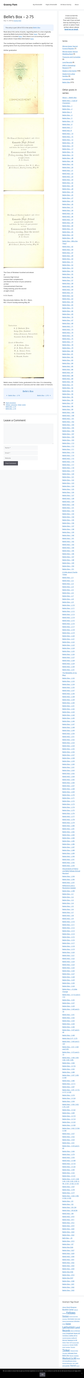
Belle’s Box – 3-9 (68, 919)
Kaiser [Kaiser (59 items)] (68, 1323)
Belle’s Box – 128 (68, 498)
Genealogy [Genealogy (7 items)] (64, 1319)
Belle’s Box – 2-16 (68, 624)
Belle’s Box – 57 (67, 280)
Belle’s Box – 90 (67, 382)
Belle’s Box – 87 (67, 372)
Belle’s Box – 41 (67, 229)
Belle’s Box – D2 (67, 1204)
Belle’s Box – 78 (67, 345)
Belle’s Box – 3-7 (68, 912)
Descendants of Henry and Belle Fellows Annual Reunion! (71, 871)
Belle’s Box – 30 (67, 186)
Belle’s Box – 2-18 (68, 630)
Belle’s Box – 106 (68, 431)
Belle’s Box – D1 (67, 1201)
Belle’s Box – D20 (68, 1229)
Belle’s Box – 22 (67, 173)
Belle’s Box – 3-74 (68, 1095)
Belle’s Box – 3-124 (68, 1098)
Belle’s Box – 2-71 (68, 798)
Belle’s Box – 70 (67, 317)
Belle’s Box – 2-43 (68, 712)
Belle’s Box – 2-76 (11, 409)
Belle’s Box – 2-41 (68, 706)
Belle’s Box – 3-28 (68, 977)
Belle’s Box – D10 (68, 1217)
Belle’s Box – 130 (68, 505)
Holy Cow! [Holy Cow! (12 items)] (77, 1319)
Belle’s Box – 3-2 (68, 897)
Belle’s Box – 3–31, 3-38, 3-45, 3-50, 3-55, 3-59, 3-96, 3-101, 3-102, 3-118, (70, 1181)
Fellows (8, 405)
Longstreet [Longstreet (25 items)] (69, 1333)
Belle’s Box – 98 (67, 406)
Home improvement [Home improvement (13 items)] (68, 1321)
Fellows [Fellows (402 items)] (70, 1312)
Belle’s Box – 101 (68, 419)
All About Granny (65, 4)
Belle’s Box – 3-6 (68, 909)
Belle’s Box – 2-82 (68, 832)
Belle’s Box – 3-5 (68, 906)
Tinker (19, 405)
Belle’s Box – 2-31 (68, 670)
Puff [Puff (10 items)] (71, 1342)
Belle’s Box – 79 (67, 348)
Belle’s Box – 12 (67, 140)
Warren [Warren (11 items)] (72, 1355)
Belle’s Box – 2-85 (68, 841)
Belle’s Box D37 (67, 1278)
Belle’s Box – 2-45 (68, 718)
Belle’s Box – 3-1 (68, 894)
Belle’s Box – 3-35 (68, 1000)
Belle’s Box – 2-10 (68, 605)
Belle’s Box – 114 (68, 455)
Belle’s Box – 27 (67, 198)
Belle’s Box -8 (67, 130)
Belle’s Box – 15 (67, 137)
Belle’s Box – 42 (67, 164)
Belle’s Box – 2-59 (68, 761)
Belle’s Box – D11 (68, 1220)
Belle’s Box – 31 (67, 207)
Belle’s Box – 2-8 (68, 599)
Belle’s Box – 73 (67, 329)
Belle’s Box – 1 (67, 106)
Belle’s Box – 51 (67, 262)
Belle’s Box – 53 (67, 268)
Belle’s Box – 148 (68, 560)
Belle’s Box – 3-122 (68, 1110)
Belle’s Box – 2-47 (68, 724)
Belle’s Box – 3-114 (68, 1119)
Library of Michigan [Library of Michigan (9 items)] (75, 1330)
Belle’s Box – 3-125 (68, 1167)
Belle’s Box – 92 (67, 388)
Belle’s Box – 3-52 (68, 1137)
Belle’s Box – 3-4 (68, 903)
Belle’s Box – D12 (68, 1223)
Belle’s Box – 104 (68, 425)
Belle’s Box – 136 (68, 523)
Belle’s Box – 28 (67, 189)
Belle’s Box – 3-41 (68, 1015)
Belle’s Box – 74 (67, 333)
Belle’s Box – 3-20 (68, 952)
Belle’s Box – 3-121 (68, 1176)
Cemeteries (66, 79)
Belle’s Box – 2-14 (68, 617)
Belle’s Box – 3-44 (68, 1024)
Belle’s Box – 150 (68, 566)
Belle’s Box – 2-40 (68, 703)
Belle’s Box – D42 (68, 1287)
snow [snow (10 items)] (63, 1347)
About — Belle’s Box (69, 98)
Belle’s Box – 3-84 (68, 1063)
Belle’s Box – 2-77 (68, 816)
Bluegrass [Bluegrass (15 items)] (73, 1307)
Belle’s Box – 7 (67, 127)
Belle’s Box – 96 (67, 400)
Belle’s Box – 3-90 (68, 1170)
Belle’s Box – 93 (67, 391)
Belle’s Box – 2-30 (68, 667)
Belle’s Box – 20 (67, 167)
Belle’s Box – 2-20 (68, 636)
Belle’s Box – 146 (68, 554)
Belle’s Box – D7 (67, 1244)
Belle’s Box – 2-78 (68, 819)
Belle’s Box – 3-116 (68, 1066)
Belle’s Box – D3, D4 (69, 1207)
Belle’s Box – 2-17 (68, 627)
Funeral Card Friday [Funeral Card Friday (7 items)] (73, 1316)
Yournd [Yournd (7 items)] (77, 1365)
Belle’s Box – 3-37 (68, 1003)
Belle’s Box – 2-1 (68, 578)
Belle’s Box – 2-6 (68, 593)
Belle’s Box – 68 (67, 323)
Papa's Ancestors (11, 403)
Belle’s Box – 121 (68, 477)
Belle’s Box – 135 (68, 520)
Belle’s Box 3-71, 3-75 (69, 1038)
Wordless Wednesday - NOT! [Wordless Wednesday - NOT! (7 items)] (68, 1363)
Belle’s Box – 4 (67, 115)
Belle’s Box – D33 (68, 1266)
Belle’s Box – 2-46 (68, 721)
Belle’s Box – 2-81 (68, 829)
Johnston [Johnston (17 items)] (77, 1321)
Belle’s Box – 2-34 (68, 684)
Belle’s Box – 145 (68, 551)
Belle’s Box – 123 (68, 483)
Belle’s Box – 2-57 (68, 755)
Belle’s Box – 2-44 (68, 715)
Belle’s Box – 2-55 (68, 749)
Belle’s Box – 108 (68, 415)
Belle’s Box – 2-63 (68, 770)
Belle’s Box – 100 (68, 412)
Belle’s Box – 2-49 (68, 730)
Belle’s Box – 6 (67, 124)
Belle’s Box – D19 (68, 1226)
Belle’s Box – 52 (67, 265)
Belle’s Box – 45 (67, 232)
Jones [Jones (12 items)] (63, 1324)
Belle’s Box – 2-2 (68, 581)
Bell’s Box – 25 (67, 1238)
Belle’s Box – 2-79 (68, 823)
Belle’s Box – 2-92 (68, 862)
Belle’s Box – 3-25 (68, 968)
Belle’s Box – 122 (68, 480)
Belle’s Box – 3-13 (68, 931)
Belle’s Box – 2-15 (68, 621)
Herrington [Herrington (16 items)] (71, 1319)
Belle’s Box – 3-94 (68, 1101)
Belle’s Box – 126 (68, 492)
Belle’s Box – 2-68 (68, 789)
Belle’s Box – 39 (67, 223)
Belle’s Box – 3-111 (68, 1084)
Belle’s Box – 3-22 (68, 958)
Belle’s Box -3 (67, 112)
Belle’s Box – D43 (68, 1290)
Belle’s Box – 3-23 (68, 965)
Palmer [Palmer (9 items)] (64, 1342)
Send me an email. (71, 29)
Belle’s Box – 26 (67, 204)
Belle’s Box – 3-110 (68, 1164)
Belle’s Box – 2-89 (68, 853)
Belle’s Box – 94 (67, 394)
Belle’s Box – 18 (67, 143)
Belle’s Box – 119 (68, 471)
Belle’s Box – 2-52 (68, 740)
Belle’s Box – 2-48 (68, 727)
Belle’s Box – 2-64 (68, 776)
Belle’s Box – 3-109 (68, 1125)
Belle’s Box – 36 (67, 217)
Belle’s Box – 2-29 (68, 664)
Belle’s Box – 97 (67, 403)
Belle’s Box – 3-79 (68, 1154)
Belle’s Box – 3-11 (68, 925)
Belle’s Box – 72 (67, 308)
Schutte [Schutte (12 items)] (72, 1345)
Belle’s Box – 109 (68, 437)
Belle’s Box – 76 (67, 336)
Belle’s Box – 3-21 (68, 955)
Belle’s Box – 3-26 (68, 971)
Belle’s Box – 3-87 (68, 1087)
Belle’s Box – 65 (67, 305)
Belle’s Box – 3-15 (68, 937)
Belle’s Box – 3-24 (68, 962)
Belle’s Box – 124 (68, 486)
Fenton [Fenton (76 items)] (65, 1316)
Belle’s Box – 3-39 (68, 1006)
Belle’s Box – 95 (67, 397)
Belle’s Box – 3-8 (68, 915)
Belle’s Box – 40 (67, 226)
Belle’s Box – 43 (67, 235)
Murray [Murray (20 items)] (64, 1340)
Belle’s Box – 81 (67, 354)
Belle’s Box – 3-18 (68, 946)
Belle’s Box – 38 (67, 238)
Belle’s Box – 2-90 (68, 856)
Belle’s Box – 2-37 (68, 690)
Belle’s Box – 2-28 (68, 660)
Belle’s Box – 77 (67, 342)
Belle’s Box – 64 (67, 302)
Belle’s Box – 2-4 (68, 587)
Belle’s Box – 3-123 (68, 1122)
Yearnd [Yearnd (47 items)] (73, 1365)
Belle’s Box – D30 (68, 1256)
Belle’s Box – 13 (67, 121)
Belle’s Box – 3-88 (68, 1072)
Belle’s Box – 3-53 (68, 1140)
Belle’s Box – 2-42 (68, 709)
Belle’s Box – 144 (68, 548)
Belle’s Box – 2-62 (68, 773)
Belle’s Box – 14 (67, 134)
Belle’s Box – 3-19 (68, 949)
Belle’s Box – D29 (68, 1253)
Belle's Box (36, 28)
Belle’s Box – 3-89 (68, 1113)
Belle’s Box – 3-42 (68, 1018)
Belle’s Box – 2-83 (68, 835)
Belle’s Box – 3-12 (68, 928)
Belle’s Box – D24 (68, 1232)
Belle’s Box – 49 (67, 256)
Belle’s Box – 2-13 (68, 614)
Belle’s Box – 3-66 (68, 1151)
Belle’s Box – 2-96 (68, 879)
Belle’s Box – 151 (68, 569)
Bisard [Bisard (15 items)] (68, 1307)
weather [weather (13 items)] (76, 1355)
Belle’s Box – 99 (67, 409)
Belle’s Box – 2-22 (68, 642)
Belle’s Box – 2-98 (68, 891)
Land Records (67, 62)
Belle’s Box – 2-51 (68, 737)
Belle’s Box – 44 (67, 250)
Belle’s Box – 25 (67, 195)
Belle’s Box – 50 (67, 259)
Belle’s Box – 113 (68, 443)
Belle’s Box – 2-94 (68, 876)
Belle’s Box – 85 (67, 366)
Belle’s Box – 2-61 (68, 767)
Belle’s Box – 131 (68, 508)
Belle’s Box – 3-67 (68, 1187)
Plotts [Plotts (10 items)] (67, 1342)
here (35, 34)
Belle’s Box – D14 (68, 1275)
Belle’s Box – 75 (67, 339)
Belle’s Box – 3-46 (68, 1027)
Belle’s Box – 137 (68, 526)
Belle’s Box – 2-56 (68, 752)
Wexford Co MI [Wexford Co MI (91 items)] (69, 1358)
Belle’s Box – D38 (68, 1281)
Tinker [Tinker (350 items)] (66, 1350)
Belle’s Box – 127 (68, 495)
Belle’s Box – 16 (67, 152)
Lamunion (14, 405)
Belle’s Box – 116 (68, 462)
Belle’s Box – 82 (67, 357)
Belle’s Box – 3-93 (68, 1157)
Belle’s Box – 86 (67, 369)
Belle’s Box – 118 (68, 468)
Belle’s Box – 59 (67, 290)
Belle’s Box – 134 (68, 517)
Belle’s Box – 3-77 (68, 1193)
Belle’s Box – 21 (67, 170)
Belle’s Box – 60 (67, 286)
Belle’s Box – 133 (68, 514)
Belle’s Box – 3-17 (68, 943)
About (77, 4)
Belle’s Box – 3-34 (68, 986)
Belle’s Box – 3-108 (68, 1161)
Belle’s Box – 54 (67, 271)
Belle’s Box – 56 (67, 277)
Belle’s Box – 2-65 (68, 780)
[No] (82, 1373)
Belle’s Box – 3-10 (68, 922)
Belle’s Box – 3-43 (68, 1021)
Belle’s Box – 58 (67, 283)
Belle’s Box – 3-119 (68, 1116)
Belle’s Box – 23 (67, 177)
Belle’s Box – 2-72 (68, 801)
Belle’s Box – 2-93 (68, 866)
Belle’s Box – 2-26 (68, 654)
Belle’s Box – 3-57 (68, 1134)
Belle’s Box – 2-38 (68, 697)
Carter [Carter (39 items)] (71, 1309)
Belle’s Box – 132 (68, 511)
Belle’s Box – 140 (68, 535)
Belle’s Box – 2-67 (68, 786)
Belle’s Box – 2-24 (68, 648)
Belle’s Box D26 (67, 1247)
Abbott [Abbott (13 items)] (64, 1307)
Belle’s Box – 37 (67, 220)
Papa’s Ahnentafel (51, 4)
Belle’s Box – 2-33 (68, 681)
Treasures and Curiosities (71, 57)
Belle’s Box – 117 (68, 465)
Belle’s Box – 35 (67, 213)
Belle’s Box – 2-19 (68, 633)
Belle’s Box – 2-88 (68, 850)
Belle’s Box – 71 (67, 326)
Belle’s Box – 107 (68, 434)
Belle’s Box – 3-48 (68, 1035)
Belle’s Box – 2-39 (68, 700)
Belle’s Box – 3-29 (68, 980)
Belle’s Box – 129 (68, 502)
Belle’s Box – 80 (67, 351)
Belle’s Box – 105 (68, 428)
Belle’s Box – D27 (68, 1250)
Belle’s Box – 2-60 (68, 764)
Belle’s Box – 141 (68, 538)
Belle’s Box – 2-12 (68, 611)
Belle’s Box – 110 (68, 452)
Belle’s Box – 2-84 (68, 838)
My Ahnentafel (37, 4)
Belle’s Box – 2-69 (68, 792)
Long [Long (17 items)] (63, 1333)
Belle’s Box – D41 (68, 1284)
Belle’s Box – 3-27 (68, 974)
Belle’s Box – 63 (67, 299)
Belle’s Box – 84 (67, 363)
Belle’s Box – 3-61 (68, 1143)
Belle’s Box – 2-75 (68, 810)
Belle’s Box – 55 (67, 274)
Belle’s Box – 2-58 (68, 758)
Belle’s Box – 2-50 (68, 733)
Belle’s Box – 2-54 (68, 746)
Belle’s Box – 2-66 (68, 783)
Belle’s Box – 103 (68, 440)
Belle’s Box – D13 (68, 1241)
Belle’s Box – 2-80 (68, 826)
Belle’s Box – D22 (68, 1235)
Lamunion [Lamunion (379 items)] (68, 1327)
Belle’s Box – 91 (67, 385)
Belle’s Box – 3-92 (68, 1069)
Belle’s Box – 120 (68, 474)
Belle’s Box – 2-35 (68, 687)
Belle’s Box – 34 (67, 210)
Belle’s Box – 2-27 (68, 657)
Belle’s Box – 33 (67, 180)
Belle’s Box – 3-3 (68, 900)
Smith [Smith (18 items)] (76, 1345)
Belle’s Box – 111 (68, 449)
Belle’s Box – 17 (67, 149)
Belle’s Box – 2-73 (68, 804)
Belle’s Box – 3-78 (68, 1190)
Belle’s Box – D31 (68, 1260)
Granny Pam (10, 4)
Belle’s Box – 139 (68, 532)
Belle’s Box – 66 (67, 311)
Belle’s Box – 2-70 (68, 795)
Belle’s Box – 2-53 (68, 743)
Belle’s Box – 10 (67, 155)
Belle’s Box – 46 (67, 161)
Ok (42, 1374)
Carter (24, 405)
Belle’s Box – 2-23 (68, 645)
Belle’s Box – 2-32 (68, 678)
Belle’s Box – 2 (67, 109)
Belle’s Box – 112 (68, 446)
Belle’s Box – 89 (67, 379)
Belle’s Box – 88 (67, 376)
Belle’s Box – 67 (67, 320)
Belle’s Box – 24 (67, 192)
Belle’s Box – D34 (68, 1269)
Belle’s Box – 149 (68, 563)
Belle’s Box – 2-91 (68, 859)
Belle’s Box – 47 (67, 253)
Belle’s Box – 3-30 (68, 983)
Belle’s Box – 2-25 (68, 651)
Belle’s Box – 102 (68, 422)
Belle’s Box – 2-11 (68, 608)
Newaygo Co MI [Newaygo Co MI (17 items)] (72, 1340)
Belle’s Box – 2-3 (68, 584)
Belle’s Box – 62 (67, 296)
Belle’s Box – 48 (67, 158)
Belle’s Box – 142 (68, 541)
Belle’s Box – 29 (67, 201)
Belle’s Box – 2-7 (68, 596)
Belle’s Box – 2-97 (68, 882)
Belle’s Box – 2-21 (68, 639)
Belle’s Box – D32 (68, 1263)
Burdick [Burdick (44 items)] (65, 1309)
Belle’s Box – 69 (67, 314)
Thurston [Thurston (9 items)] (73, 1347)
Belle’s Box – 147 (68, 557)
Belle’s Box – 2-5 (68, 590)
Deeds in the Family (69, 71)
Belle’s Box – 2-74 (11, 407)
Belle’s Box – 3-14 (68, 934)
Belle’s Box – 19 (67, 146)
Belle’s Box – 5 (67, 118)
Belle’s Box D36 (67, 1272)
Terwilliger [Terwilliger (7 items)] (68, 1347)
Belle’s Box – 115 (68, 458)
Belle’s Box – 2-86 (68, 844)
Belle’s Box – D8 (67, 1213)
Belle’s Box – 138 (68, 529)
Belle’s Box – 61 (67, 293)
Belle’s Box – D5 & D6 (69, 1210)
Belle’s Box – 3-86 (68, 1081)
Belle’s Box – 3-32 (68, 1173)
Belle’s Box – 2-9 (68, 602)
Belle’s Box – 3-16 (68, 940)
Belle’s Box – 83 (67, 360)
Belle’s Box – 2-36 (68, 694)
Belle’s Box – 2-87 (68, 847)
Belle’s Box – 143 (68, 545)
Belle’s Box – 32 (67, 183)
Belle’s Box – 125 (68, 489)
